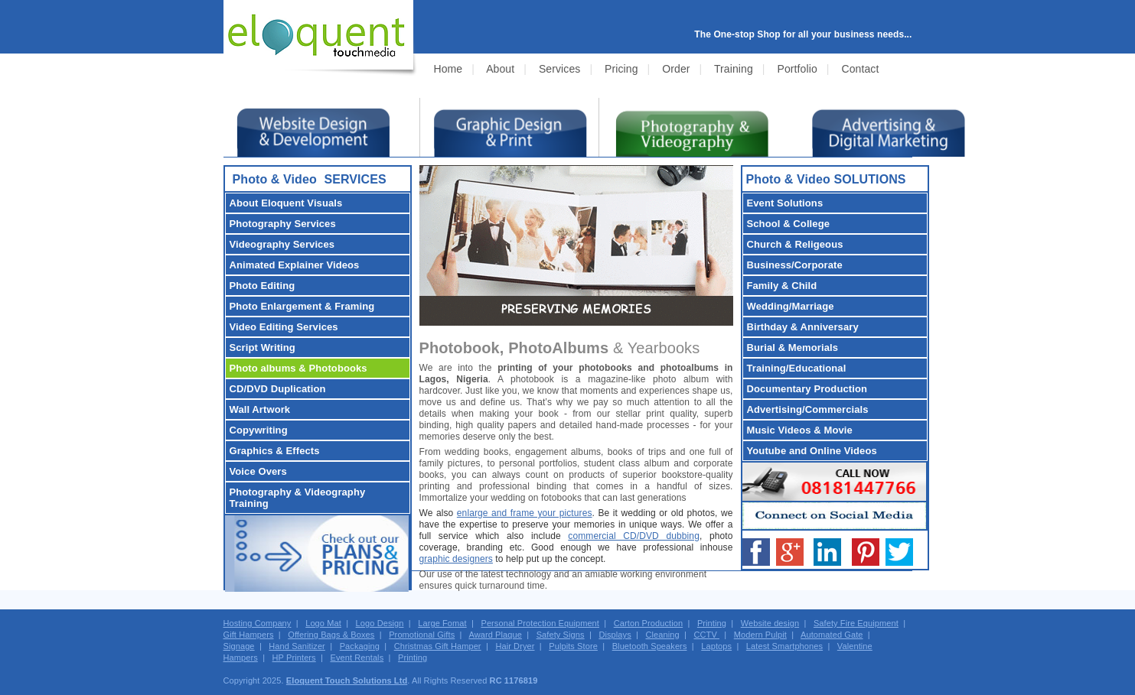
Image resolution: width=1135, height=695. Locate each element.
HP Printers (294, 657)
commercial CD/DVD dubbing (634, 536)
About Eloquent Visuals (286, 203)
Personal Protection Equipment (540, 623)
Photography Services (283, 223)
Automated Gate (832, 634)
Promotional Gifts (422, 634)
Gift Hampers (248, 634)
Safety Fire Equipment (856, 623)
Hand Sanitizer (297, 646)
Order (676, 69)
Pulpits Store (573, 646)
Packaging (360, 646)
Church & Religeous (795, 244)
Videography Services (282, 244)
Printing (711, 623)
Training (733, 69)
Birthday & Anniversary (803, 327)
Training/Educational (796, 368)
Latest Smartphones (784, 646)
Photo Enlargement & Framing (302, 306)
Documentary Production (807, 389)
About (500, 69)
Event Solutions (785, 203)
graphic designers (456, 559)
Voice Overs (258, 471)
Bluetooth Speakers (649, 646)
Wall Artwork (260, 409)
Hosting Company (257, 623)
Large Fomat (442, 623)
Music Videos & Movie (800, 430)
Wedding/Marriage (790, 306)
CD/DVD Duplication (278, 389)
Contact (860, 69)
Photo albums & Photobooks (298, 368)
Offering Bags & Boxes (331, 634)
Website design (770, 623)
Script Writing (262, 347)
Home (448, 69)
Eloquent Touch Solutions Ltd (346, 680)
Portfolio (797, 69)
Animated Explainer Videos (295, 265)
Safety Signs (561, 634)
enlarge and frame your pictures (524, 513)
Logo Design (380, 623)
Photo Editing (262, 285)
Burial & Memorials (793, 347)
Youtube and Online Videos (812, 450)
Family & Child (782, 285)
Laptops (716, 646)
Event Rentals (356, 657)
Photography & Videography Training (298, 497)
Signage (239, 646)
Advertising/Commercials (808, 409)
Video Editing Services (284, 327)
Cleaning (663, 634)
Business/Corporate (795, 265)
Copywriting (259, 430)
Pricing (621, 69)
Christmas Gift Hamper (437, 646)
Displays (614, 634)
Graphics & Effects (275, 450)
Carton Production (648, 623)
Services (559, 69)
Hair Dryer (514, 646)
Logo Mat (323, 623)
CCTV (706, 634)
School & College (788, 223)
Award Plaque (495, 634)
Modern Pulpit (760, 634)
